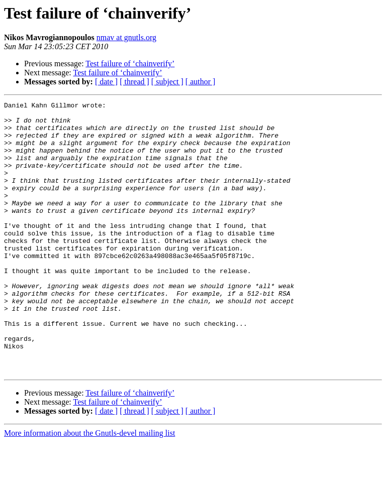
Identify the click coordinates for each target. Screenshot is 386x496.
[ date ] (106, 81)
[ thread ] (134, 81)
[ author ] (200, 81)
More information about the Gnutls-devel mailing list (89, 487)
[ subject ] (167, 81)
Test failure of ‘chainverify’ (129, 63)
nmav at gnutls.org (126, 37)
